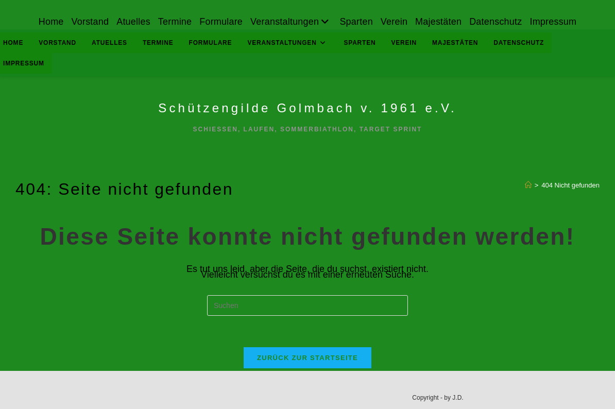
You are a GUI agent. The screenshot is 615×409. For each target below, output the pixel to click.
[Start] (528, 185)
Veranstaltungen (291, 21)
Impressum (552, 21)
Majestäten (438, 21)
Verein (394, 21)
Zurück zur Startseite (307, 358)
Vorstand (90, 21)
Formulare (221, 21)
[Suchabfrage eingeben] (307, 305)
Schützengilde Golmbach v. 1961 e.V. (307, 108)
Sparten (355, 21)
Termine (175, 21)
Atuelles (133, 21)
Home (51, 21)
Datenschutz (495, 21)
